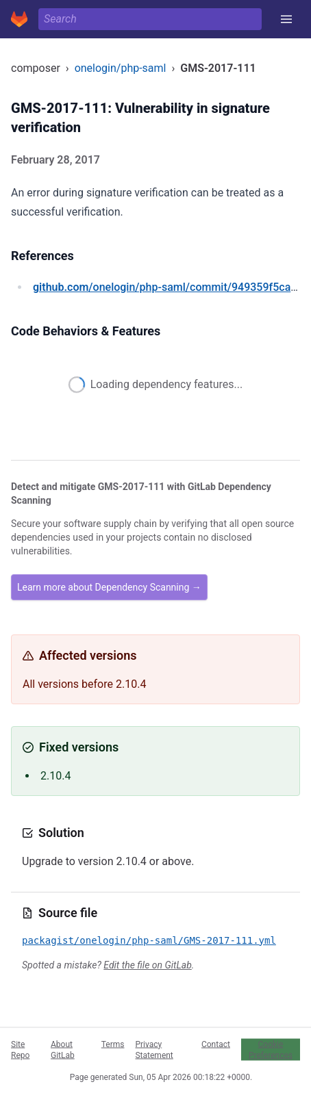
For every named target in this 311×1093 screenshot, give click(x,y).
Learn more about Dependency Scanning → (109, 587)
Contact (215, 1044)
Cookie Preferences (271, 1049)
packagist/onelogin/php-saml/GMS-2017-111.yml (149, 940)
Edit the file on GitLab (147, 965)
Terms (113, 1044)
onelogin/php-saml (120, 68)
